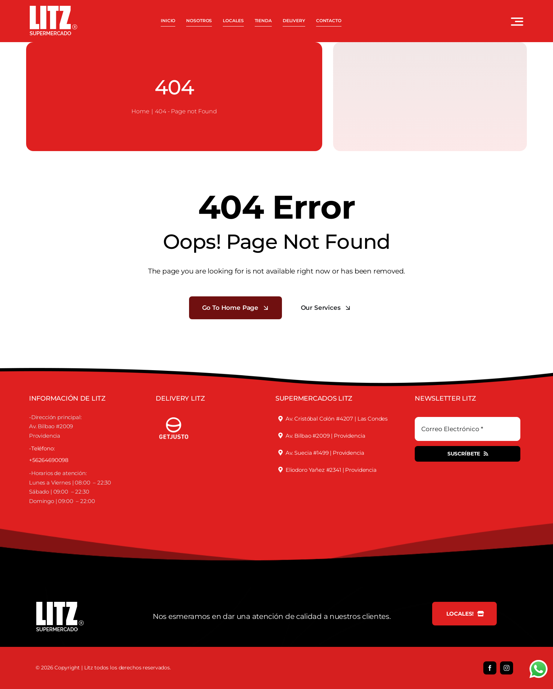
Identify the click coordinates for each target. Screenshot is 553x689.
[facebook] (489, 667)
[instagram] (506, 667)
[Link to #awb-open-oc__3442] (517, 21)
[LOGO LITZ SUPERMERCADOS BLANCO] (53, 8)
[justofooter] (173, 413)
